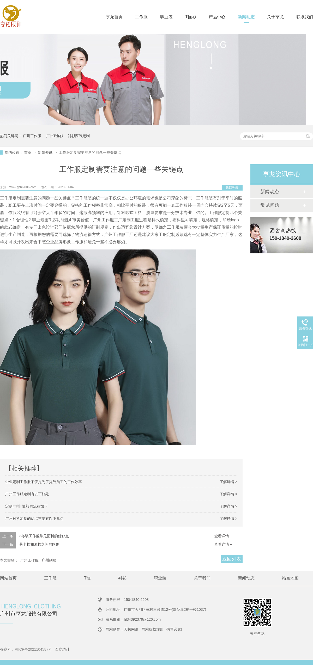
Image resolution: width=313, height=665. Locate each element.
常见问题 (269, 205)
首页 (28, 152)
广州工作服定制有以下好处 (27, 494)
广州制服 (49, 560)
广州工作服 (32, 136)
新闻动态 (246, 17)
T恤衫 (190, 17)
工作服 (141, 17)
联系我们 (304, 17)
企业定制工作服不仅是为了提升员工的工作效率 (43, 482)
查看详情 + (223, 536)
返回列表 (232, 188)
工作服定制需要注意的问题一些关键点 (90, 152)
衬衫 (122, 578)
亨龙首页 (114, 17)
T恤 (87, 578)
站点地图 (290, 578)
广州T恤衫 (54, 136)
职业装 (166, 17)
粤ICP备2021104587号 (33, 649)
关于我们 (202, 578)
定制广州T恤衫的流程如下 (26, 506)
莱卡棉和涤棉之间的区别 (39, 544)
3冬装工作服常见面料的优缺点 (44, 536)
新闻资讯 (45, 152)
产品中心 (217, 17)
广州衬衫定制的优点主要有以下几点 (34, 518)
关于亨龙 (275, 17)
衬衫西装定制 (79, 136)
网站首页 (8, 578)
